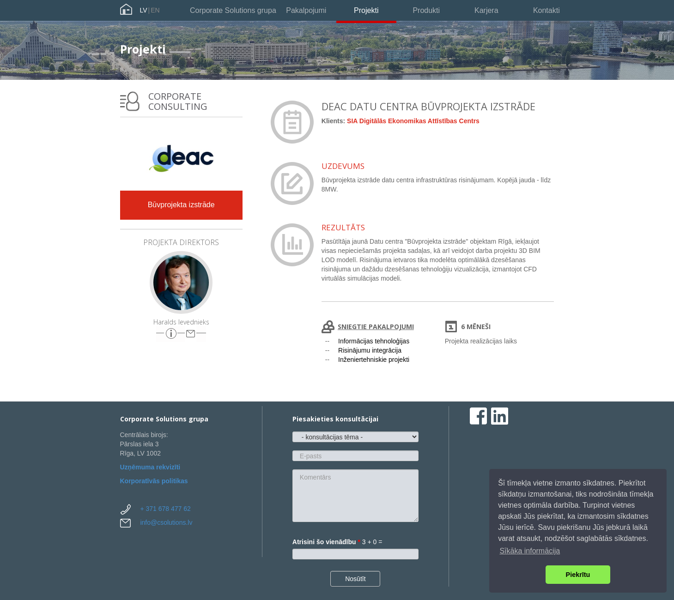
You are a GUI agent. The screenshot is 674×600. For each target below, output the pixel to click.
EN (155, 10)
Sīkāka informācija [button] (529, 551)
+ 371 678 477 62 (165, 508)
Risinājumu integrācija (369, 350)
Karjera (486, 10)
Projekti (366, 10)
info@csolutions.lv (166, 522)
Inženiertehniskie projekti (373, 359)
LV (143, 10)
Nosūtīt (355, 578)
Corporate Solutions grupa (233, 10)
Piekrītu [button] (578, 574)
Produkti (426, 10)
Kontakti (546, 10)
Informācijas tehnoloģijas (373, 341)
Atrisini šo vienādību (326, 542)
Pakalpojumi (306, 10)
